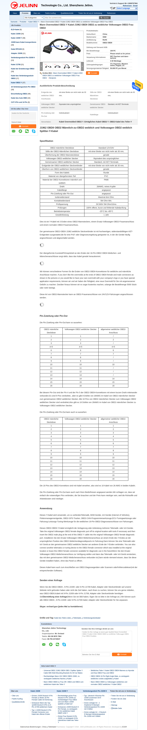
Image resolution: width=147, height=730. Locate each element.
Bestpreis (52, 78)
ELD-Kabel (15, 29)
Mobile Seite (116, 708)
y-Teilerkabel (76, 618)
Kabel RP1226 (16, 49)
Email (135, 6)
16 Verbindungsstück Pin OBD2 (23, 87)
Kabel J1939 (15, 34)
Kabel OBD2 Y (33, 22)
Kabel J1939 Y (16, 38)
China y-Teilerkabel (49, 727)
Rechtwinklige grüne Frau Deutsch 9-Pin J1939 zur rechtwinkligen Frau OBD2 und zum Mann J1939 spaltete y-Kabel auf (67, 700)
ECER (124, 727)
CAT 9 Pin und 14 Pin (19, 102)
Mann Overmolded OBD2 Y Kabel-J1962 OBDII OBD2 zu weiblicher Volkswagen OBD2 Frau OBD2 (63, 75)
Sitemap (114, 705)
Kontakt (23, 126)
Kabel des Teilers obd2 (62, 618)
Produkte (25, 13)
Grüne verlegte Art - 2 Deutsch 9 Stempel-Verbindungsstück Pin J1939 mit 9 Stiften (95, 714)
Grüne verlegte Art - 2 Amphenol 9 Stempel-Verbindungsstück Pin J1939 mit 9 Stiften (94, 706)
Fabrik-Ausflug (50, 13)
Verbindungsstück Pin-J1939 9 (23, 58)
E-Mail (113, 702)
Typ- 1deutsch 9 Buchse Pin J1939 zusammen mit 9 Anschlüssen (94, 698)
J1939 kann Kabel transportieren (23, 42)
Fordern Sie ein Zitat (118, 699)
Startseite (14, 22)
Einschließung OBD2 (19, 94)
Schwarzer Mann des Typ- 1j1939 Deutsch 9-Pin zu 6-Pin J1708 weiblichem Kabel (42, 705)
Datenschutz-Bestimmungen (30, 727)
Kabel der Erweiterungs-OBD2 (22, 69)
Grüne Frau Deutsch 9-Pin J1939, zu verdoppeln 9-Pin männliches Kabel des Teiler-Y (68, 719)
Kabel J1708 (15, 64)
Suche (106, 18)
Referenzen (127, 6)
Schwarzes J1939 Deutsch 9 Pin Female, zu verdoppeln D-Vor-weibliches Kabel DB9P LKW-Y (68, 710)
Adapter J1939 (16, 53)
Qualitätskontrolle (67, 13)
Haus (15, 13)
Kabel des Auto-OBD (19, 98)
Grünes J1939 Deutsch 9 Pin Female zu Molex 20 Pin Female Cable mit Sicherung (42, 698)
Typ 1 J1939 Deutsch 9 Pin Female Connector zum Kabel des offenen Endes (41, 712)
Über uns (37, 13)
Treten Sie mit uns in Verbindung (90, 13)
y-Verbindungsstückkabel (91, 618)
